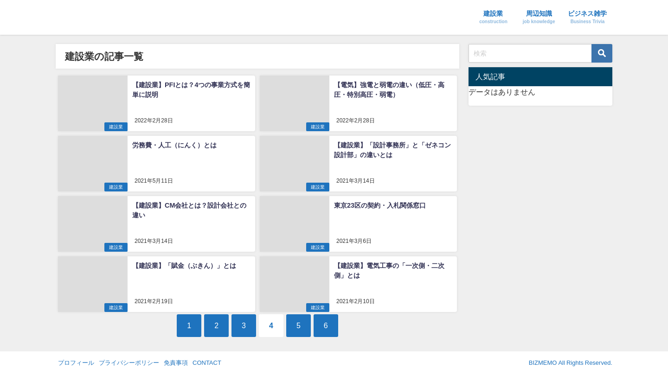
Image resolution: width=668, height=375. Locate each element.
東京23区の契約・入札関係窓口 (380, 205)
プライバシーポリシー (129, 363)
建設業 (116, 127)
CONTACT (207, 363)
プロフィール (76, 363)
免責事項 (176, 363)
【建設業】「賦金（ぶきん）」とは (184, 265)
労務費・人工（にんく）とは (174, 145)
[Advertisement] (540, 168)
